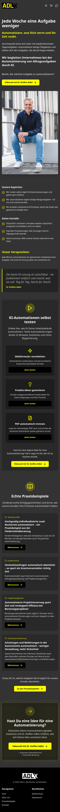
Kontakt (5, 805)
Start (4, 793)
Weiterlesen (15, 547)
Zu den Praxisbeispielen (30, 688)
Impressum (37, 797)
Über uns (6, 797)
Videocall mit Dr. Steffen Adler (21, 82)
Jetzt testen (29, 370)
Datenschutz (37, 793)
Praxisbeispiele (8, 801)
